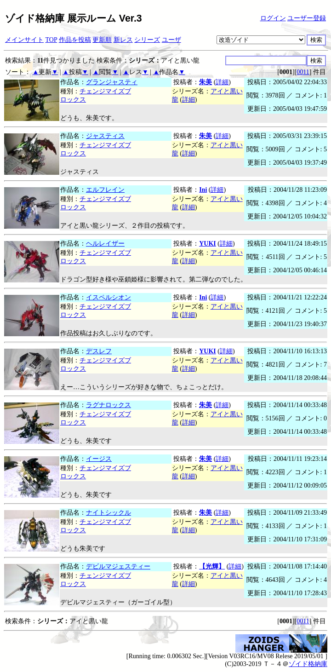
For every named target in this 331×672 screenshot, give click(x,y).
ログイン (273, 18)
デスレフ (99, 351)
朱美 (205, 82)
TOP (51, 39)
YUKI (207, 243)
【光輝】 (212, 566)
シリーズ (147, 39)
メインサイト (24, 39)
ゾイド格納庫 (308, 664)
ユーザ (171, 39)
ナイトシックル (108, 512)
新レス (123, 39)
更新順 (102, 39)
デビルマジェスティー (118, 566)
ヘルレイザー (105, 243)
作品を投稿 (75, 39)
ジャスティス (105, 135)
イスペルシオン (108, 297)
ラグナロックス (108, 405)
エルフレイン (105, 189)
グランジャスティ (111, 82)
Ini (203, 189)
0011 (303, 72)
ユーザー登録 (306, 18)
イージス (99, 458)
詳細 (222, 82)
